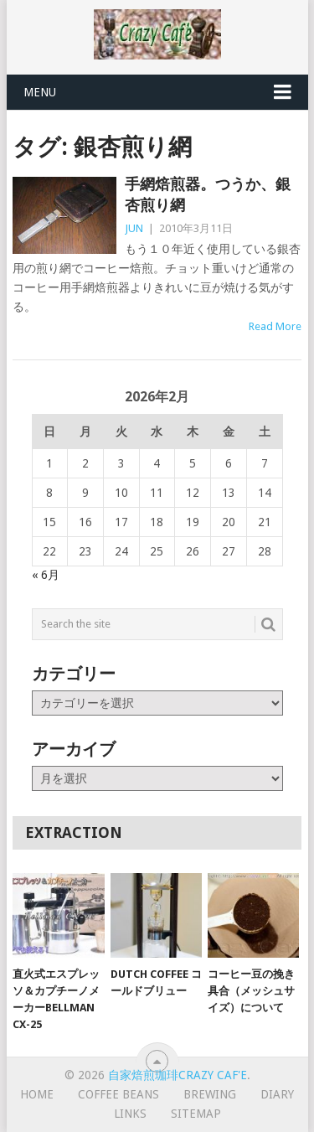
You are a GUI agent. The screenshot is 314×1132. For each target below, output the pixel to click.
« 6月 (45, 575)
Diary (277, 1094)
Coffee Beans (118, 1094)
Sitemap (196, 1113)
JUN (134, 228)
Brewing (209, 1094)
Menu (39, 92)
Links (130, 1113)
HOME (37, 1094)
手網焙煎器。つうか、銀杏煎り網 (208, 194)
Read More (275, 326)
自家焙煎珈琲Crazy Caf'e (177, 1075)
